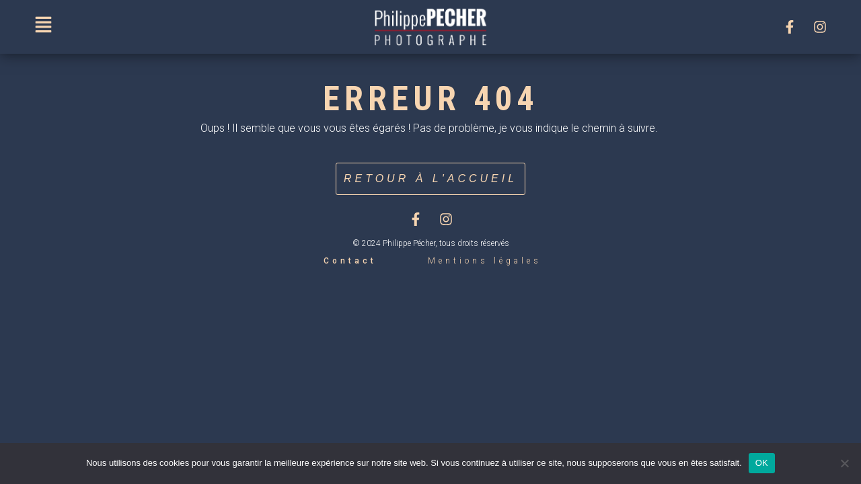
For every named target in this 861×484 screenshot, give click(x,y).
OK (761, 463)
